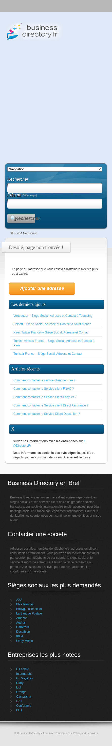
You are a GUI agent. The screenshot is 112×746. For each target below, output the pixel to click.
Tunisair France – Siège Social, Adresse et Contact (47, 354)
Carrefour (22, 627)
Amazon (21, 618)
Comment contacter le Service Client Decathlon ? (46, 414)
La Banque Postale (29, 613)
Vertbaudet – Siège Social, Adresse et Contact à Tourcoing (52, 316)
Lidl (18, 687)
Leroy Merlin (24, 641)
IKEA (19, 636)
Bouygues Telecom (29, 609)
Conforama (23, 705)
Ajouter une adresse (42, 288)
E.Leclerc (22, 669)
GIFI (19, 701)
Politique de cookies (85, 733)
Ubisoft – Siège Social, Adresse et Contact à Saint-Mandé (52, 324)
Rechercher (25, 218)
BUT (19, 710)
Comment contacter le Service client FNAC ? (43, 388)
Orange (21, 692)
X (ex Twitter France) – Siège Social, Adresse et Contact (51, 332)
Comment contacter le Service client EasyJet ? (44, 397)
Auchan (21, 622)
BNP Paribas (24, 604)
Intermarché (24, 674)
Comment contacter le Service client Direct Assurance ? (50, 405)
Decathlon (23, 631)
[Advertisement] (56, 100)
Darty (20, 683)
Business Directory (55, 31)
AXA (19, 600)
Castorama (23, 696)
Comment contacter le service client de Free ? (44, 380)
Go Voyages (24, 678)
